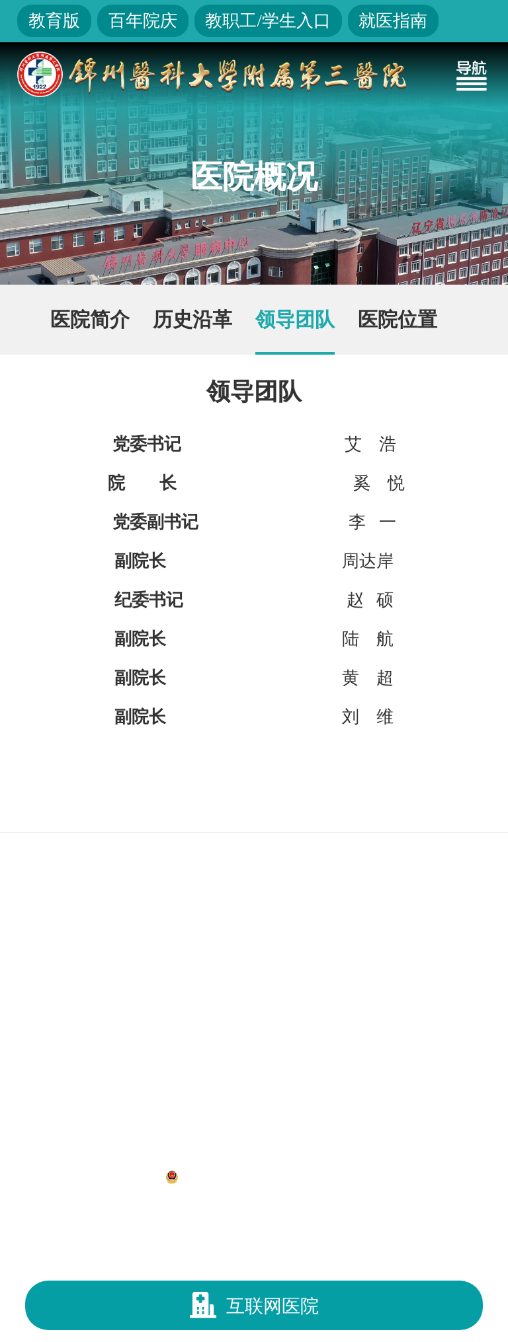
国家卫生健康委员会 (90, 805)
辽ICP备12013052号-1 (84, 1176)
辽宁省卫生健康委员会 (259, 805)
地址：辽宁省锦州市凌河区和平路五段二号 (254, 1147)
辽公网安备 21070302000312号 (278, 1176)
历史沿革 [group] (192, 319)
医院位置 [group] (397, 319)
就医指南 (393, 20)
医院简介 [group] (90, 319)
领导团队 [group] (295, 319)
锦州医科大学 (404, 805)
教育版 (54, 20)
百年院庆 (142, 20)
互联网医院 (254, 1305)
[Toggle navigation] (471, 74)
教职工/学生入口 (267, 20)
